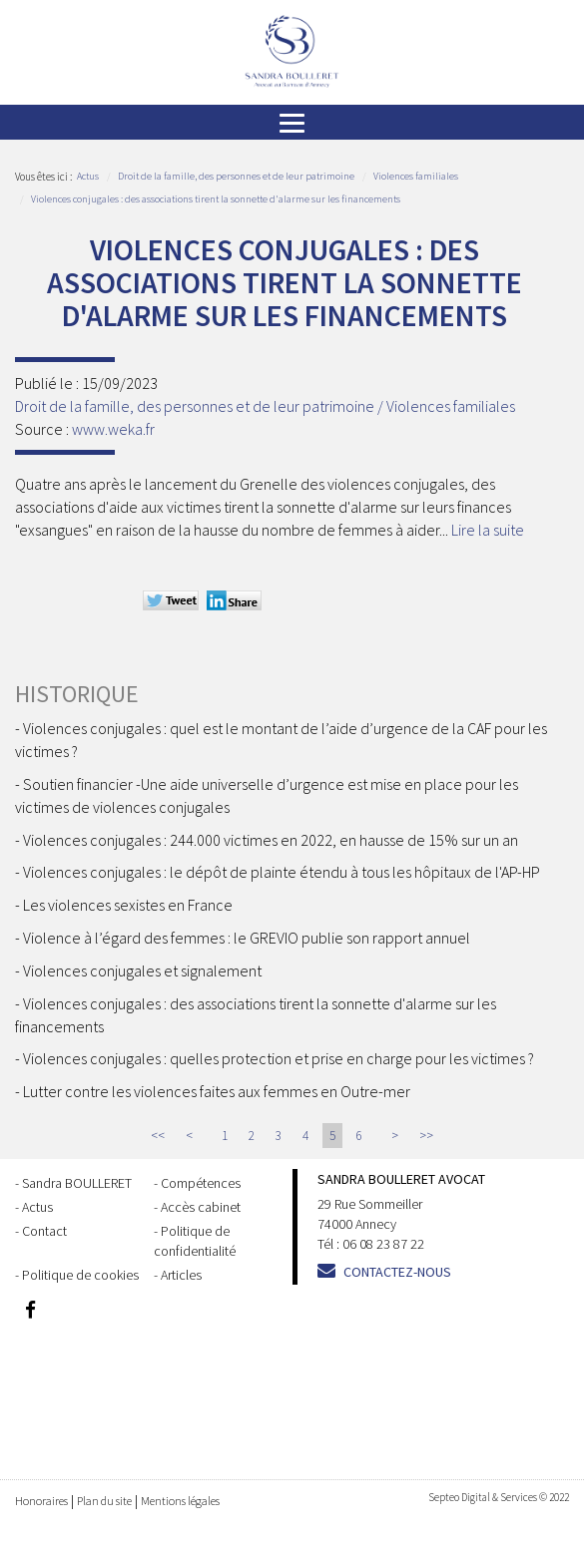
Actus (88, 176)
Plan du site (104, 1500)
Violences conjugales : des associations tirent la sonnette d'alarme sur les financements (215, 199)
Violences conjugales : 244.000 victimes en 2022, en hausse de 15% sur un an (270, 840)
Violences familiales (415, 176)
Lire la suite (487, 530)
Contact (44, 1231)
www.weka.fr (113, 429)
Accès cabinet (201, 1207)
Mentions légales (180, 1500)
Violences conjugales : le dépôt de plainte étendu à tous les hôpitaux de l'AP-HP (281, 872)
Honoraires (41, 1500)
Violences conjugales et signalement (142, 970)
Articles (181, 1275)
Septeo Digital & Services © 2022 (498, 1497)
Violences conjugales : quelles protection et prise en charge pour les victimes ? (278, 1058)
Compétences (201, 1183)
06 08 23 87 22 (383, 1244)
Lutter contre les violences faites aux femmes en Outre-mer (216, 1091)
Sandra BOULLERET (77, 1183)
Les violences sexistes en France (128, 905)
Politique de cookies (80, 1275)
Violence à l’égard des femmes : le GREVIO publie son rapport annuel (246, 938)
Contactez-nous (397, 1272)
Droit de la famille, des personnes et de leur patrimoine (236, 176)
